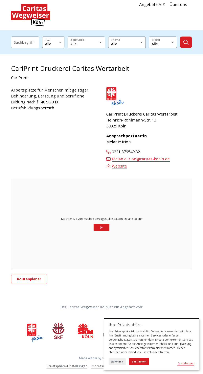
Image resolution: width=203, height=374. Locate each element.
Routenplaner (29, 279)
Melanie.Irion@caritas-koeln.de (138, 159)
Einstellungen (185, 363)
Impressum (99, 366)
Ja (101, 227)
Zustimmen (139, 361)
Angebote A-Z (152, 4)
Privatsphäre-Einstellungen (67, 366)
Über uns (178, 4)
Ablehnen (117, 361)
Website (116, 166)
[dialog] (151, 344)
